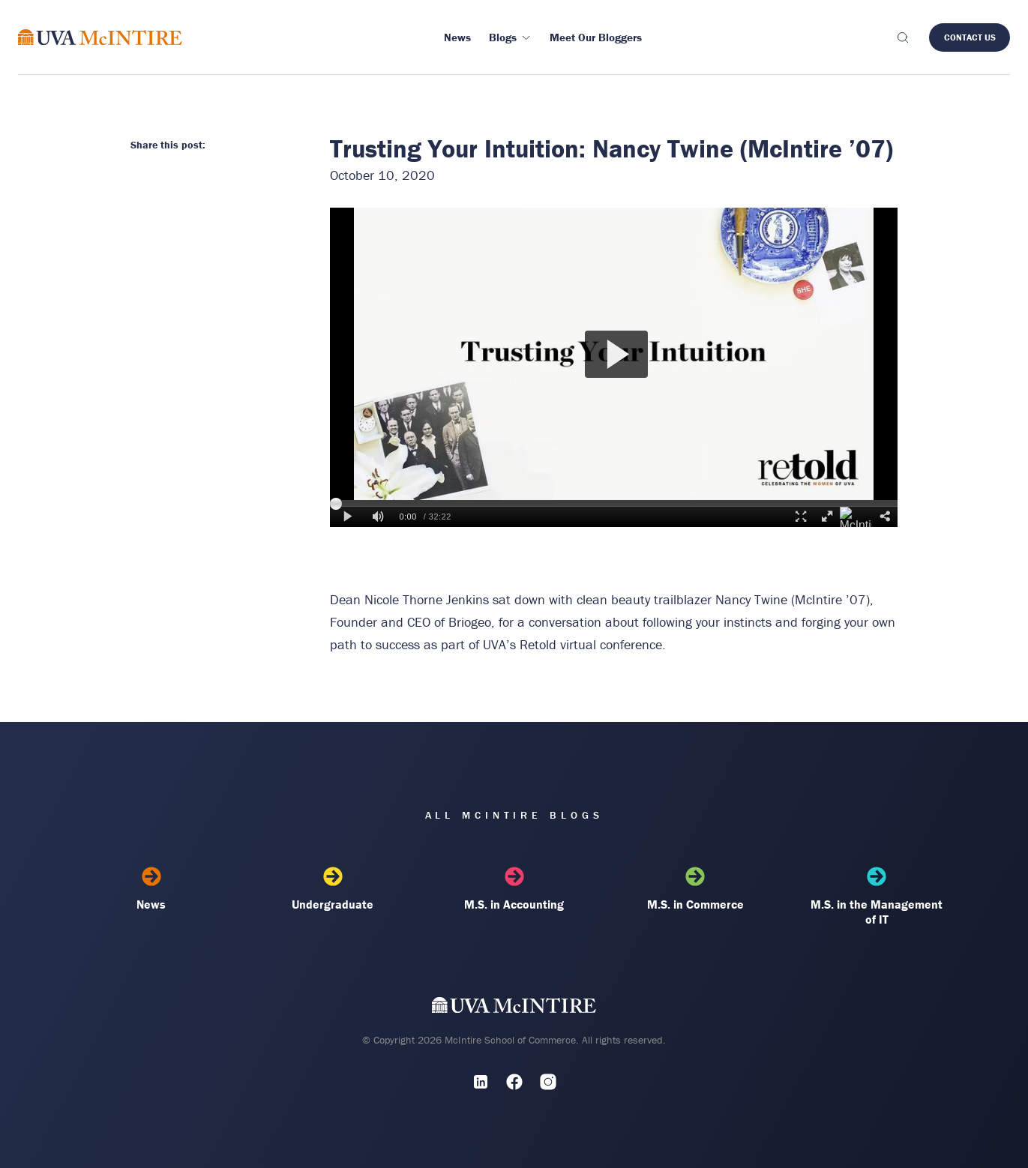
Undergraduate (332, 889)
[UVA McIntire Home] (514, 1008)
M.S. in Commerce (695, 889)
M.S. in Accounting (514, 889)
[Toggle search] (902, 37)
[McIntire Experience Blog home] (100, 37)
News (151, 889)
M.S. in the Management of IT (877, 897)
